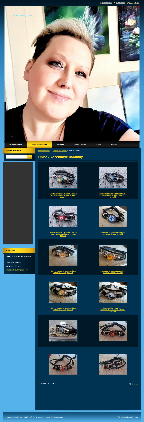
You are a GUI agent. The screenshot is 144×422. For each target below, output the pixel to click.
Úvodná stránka (44, 151)
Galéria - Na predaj (60, 151)
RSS (130, 3)
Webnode (134, 417)
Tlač (137, 3)
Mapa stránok (120, 3)
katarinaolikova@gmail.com (17, 270)
